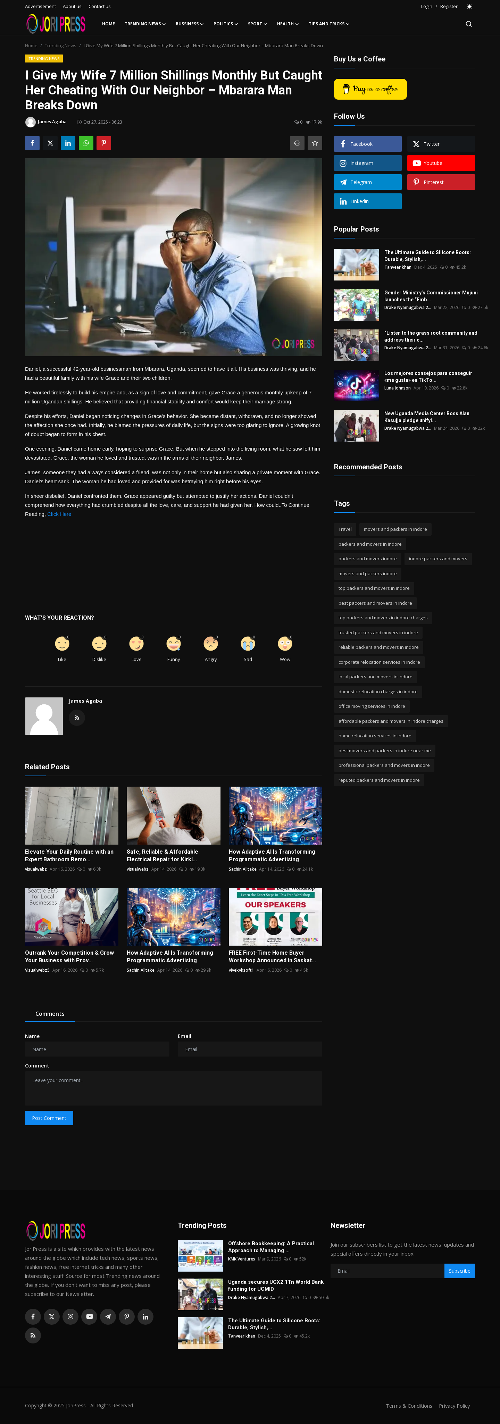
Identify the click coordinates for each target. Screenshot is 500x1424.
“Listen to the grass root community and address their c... (430, 336)
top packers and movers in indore (374, 588)
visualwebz (36, 869)
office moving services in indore (372, 706)
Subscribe (459, 1270)
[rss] (33, 1335)
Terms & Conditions (407, 1405)
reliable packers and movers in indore (379, 647)
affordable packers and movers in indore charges (391, 721)
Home (108, 24)
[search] (468, 24)
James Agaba (85, 700)
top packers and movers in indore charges (383, 617)
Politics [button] (226, 24)
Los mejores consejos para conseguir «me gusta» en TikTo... (428, 376)
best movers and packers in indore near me (385, 750)
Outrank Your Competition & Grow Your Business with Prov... (69, 956)
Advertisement (40, 6)
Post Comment (49, 1118)
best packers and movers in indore (375, 603)
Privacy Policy (453, 1405)
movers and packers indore (368, 573)
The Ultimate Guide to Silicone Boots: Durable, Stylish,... (427, 256)
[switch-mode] (470, 6)
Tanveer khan (397, 267)
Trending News (60, 45)
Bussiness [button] (190, 24)
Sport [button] (257, 24)
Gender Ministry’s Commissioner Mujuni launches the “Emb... (431, 296)
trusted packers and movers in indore (378, 632)
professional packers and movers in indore (384, 765)
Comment (37, 1065)
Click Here (59, 514)
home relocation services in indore (375, 735)
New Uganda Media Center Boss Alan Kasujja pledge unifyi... (426, 417)
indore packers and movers (438, 558)
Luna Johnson (397, 388)
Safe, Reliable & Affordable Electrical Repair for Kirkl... (162, 855)
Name (32, 1036)
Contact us (100, 6)
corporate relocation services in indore (379, 662)
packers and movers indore (368, 558)
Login (426, 6)
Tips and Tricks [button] (329, 24)
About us (72, 6)
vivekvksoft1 (241, 970)
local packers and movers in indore (375, 676)
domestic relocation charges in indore (378, 691)
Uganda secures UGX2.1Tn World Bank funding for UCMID (276, 1285)
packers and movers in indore (370, 544)
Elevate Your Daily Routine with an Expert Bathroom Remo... (69, 855)
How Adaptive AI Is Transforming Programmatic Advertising (272, 855)
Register (449, 6)
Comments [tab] (50, 1013)
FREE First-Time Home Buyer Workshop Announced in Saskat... (272, 956)
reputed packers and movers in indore (379, 780)
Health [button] (288, 24)
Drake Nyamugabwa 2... (408, 307)
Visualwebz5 (37, 970)
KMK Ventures (241, 1259)
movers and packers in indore (395, 529)
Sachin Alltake (243, 869)
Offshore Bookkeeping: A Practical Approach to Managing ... (271, 1247)
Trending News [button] (145, 24)
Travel (345, 529)
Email (184, 1036)
